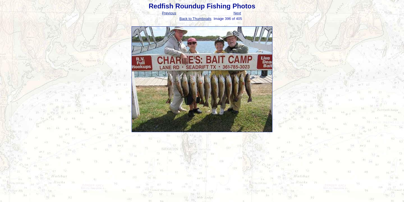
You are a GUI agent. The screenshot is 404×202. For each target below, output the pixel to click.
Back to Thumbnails (196, 19)
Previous (169, 13)
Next (237, 13)
